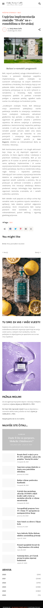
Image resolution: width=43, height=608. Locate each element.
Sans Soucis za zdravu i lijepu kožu (29, 523)
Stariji (37, 252)
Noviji (6, 252)
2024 (21, 591)
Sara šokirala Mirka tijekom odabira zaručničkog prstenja (28, 534)
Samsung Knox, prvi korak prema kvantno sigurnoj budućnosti (27, 558)
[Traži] (40, 4)
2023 (21, 587)
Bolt (19, 12)
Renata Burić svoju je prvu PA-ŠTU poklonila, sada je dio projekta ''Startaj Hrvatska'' (29, 456)
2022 (21, 583)
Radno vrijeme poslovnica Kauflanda (27, 481)
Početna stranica (9, 12)
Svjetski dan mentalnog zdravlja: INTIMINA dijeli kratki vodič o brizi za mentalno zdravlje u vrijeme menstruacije (28, 496)
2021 (21, 578)
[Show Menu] (3, 4)
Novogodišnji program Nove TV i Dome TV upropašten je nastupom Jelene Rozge (28, 510)
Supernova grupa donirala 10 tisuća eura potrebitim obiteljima (28, 469)
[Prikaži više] (31, 229)
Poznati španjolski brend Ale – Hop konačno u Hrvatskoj (28, 546)
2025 (21, 595)
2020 (21, 574)
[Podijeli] (39, 30)
